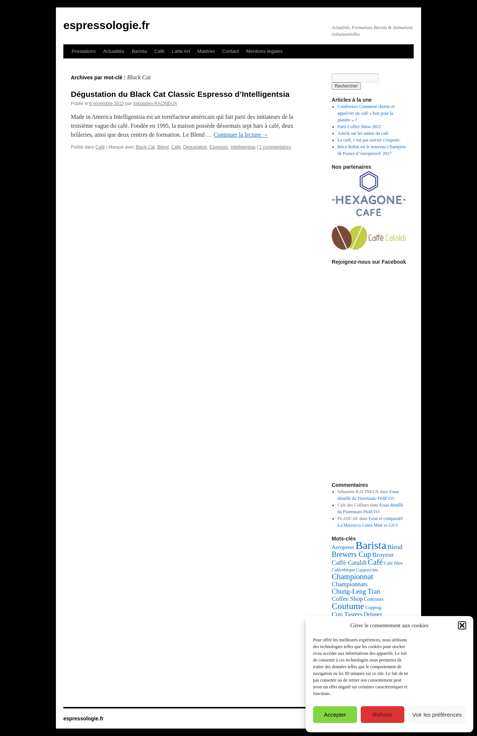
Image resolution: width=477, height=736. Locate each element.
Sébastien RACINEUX (155, 103)
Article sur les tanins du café (363, 133)
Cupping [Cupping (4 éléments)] (373, 607)
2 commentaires (275, 147)
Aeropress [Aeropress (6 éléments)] (343, 547)
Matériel (206, 51)
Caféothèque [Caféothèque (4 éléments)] (343, 569)
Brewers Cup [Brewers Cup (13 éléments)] (351, 554)
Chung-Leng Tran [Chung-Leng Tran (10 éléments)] (356, 591)
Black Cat (145, 147)
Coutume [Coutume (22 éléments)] (348, 606)
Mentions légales (264, 51)
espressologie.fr (106, 25)
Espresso (218, 147)
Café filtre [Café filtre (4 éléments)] (393, 563)
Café (159, 51)
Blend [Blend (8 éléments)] (395, 547)
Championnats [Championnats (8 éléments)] (350, 584)
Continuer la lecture (241, 134)
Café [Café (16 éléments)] (375, 562)
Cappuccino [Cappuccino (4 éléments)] (367, 569)
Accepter (335, 714)
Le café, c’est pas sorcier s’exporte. (369, 140)
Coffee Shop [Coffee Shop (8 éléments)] (347, 598)
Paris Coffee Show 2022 (359, 126)
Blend (163, 147)
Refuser (382, 714)
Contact (230, 51)
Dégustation (195, 147)
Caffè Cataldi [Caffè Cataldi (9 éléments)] (349, 562)
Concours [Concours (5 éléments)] (374, 599)
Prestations (84, 51)
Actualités (113, 51)
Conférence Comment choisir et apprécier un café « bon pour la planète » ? (366, 113)
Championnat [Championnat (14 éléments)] (352, 576)
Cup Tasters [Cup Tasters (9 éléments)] (347, 614)
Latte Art (181, 51)
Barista (139, 51)
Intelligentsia (243, 147)
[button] (462, 625)
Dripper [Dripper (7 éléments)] (373, 614)
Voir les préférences (437, 714)
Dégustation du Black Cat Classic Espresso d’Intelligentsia (180, 94)
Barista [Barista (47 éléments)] (371, 545)
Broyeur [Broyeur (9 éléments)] (383, 554)
